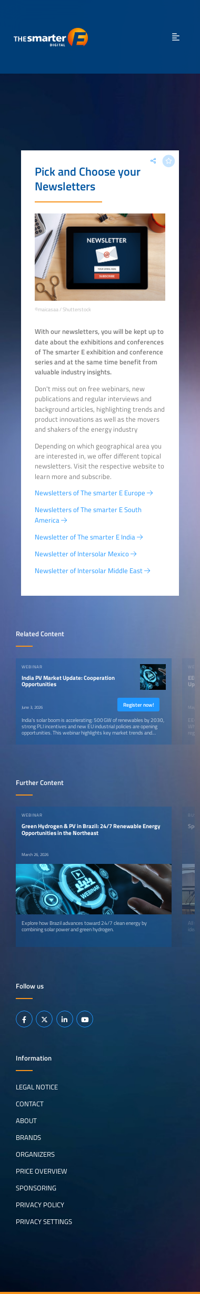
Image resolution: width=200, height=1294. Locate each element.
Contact (30, 1103)
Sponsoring (36, 1188)
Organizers (35, 1154)
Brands (28, 1137)
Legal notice (37, 1087)
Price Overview (41, 1171)
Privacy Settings (44, 1221)
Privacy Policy (40, 1204)
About (26, 1120)
